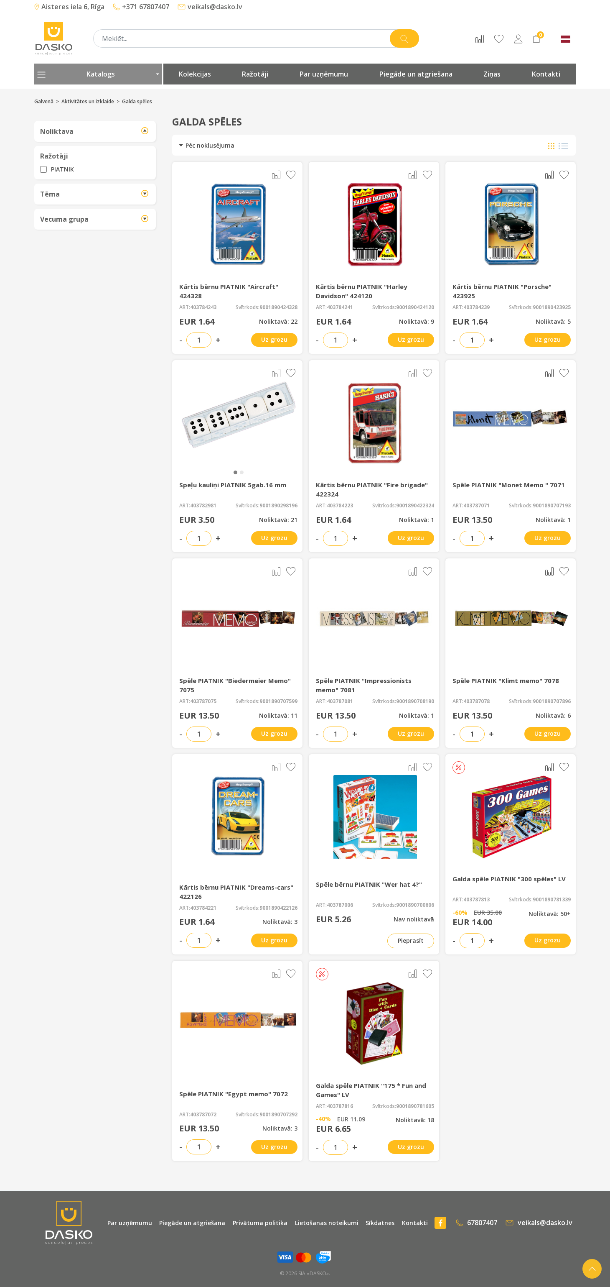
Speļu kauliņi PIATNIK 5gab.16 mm (232, 485)
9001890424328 (278, 307)
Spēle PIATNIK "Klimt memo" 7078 (505, 680)
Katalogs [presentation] (98, 74)
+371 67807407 (141, 6)
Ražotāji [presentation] (255, 74)
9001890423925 (552, 307)
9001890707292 (278, 1115)
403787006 (340, 905)
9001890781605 (415, 1106)
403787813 (476, 900)
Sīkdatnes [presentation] (380, 1223)
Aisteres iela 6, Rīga (69, 6)
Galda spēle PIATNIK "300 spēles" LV (509, 879)
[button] (235, 472)
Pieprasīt (411, 940)
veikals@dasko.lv (210, 6)
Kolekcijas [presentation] (195, 74)
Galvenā (43, 101)
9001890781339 (552, 900)
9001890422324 (415, 506)
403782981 (203, 506)
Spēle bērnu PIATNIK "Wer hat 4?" (369, 884)
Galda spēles (137, 101)
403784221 (203, 908)
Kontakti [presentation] (546, 74)
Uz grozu (274, 339)
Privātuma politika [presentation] (260, 1223)
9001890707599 (278, 701)
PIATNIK (62, 169)
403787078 (476, 701)
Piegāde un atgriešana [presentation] (415, 74)
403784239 (476, 307)
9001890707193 (552, 506)
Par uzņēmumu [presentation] (324, 74)
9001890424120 (415, 307)
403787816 (340, 1106)
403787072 (203, 1115)
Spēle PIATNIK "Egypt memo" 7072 (233, 1094)
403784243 (203, 307)
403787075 (203, 701)
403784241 (340, 307)
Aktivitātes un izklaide (87, 101)
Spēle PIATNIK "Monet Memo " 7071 (508, 485)
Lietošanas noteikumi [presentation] (326, 1223)
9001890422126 (278, 908)
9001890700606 (415, 905)
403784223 (340, 506)
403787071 (476, 506)
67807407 (476, 1222)
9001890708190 (415, 701)
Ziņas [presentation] (492, 74)
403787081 (340, 701)
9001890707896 (552, 701)
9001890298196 (278, 506)
